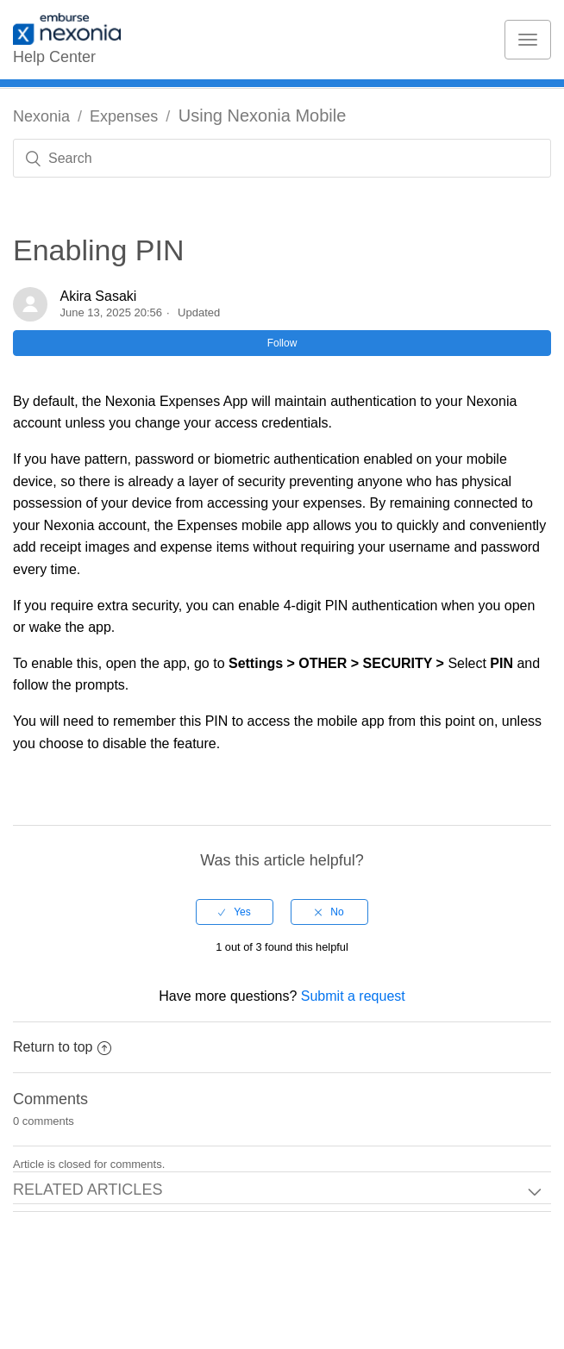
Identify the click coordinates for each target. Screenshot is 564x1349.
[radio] (234, 912)
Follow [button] (282, 343)
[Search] (282, 158)
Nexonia (41, 116)
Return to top (62, 1047)
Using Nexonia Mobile (263, 115)
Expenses (124, 116)
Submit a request (353, 996)
